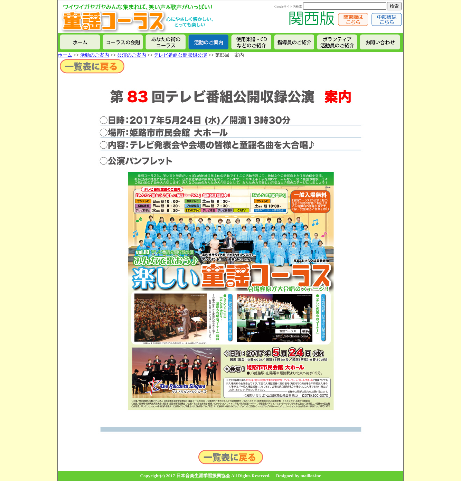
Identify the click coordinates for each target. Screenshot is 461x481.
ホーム (65, 55)
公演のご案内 (131, 55)
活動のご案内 (94, 55)
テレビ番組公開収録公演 (180, 55)
